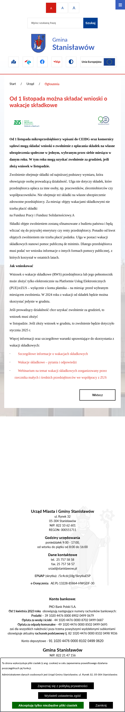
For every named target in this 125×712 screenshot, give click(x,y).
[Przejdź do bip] (56, 62)
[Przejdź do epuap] (28, 62)
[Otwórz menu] (120, 5)
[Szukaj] (90, 23)
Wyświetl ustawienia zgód (62, 695)
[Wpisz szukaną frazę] (55, 23)
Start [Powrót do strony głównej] (13, 84)
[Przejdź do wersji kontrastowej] (71, 62)
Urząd (30, 84)
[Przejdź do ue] (98, 62)
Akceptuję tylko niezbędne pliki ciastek (47, 705)
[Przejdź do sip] (13, 62)
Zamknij (101, 705)
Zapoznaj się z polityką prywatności (62, 686)
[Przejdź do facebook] (42, 62)
